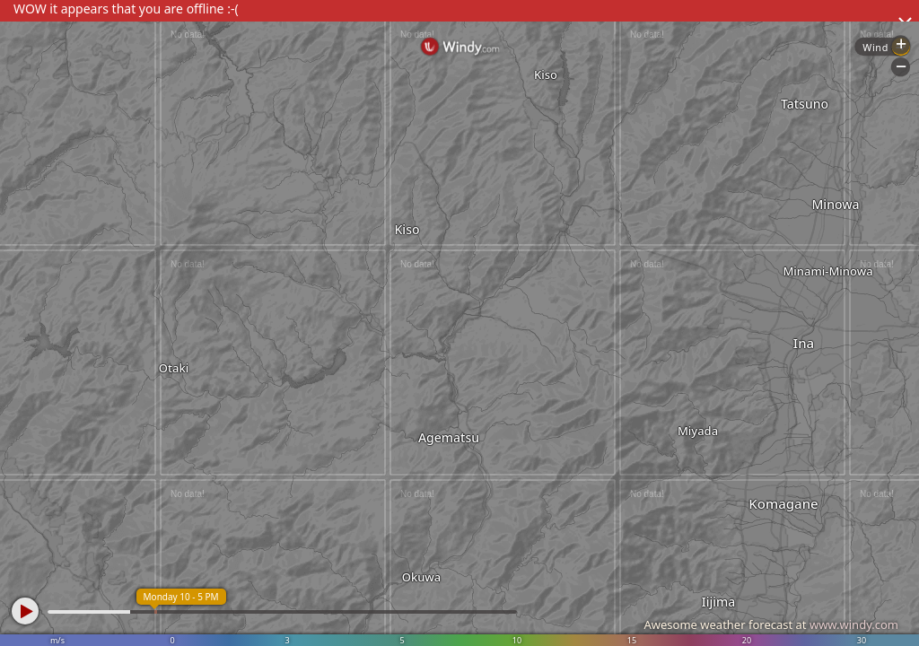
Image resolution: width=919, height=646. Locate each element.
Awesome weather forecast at (770, 624)
